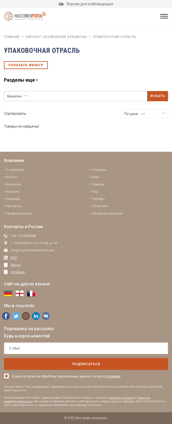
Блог (95, 177)
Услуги (11, 177)
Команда (13, 199)
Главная (12, 37)
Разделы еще (19, 80)
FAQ (95, 192)
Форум (15, 265)
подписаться (86, 364)
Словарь (99, 170)
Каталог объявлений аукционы (56, 37)
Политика (99, 206)
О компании (15, 170)
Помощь (98, 184)
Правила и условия (107, 213)
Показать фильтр (25, 65)
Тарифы (98, 199)
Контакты (14, 206)
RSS (13, 257)
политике (114, 376)
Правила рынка (19, 213)
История (12, 192)
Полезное (17, 272)
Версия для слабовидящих (86, 4)
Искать (157, 96)
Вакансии (13, 184)
